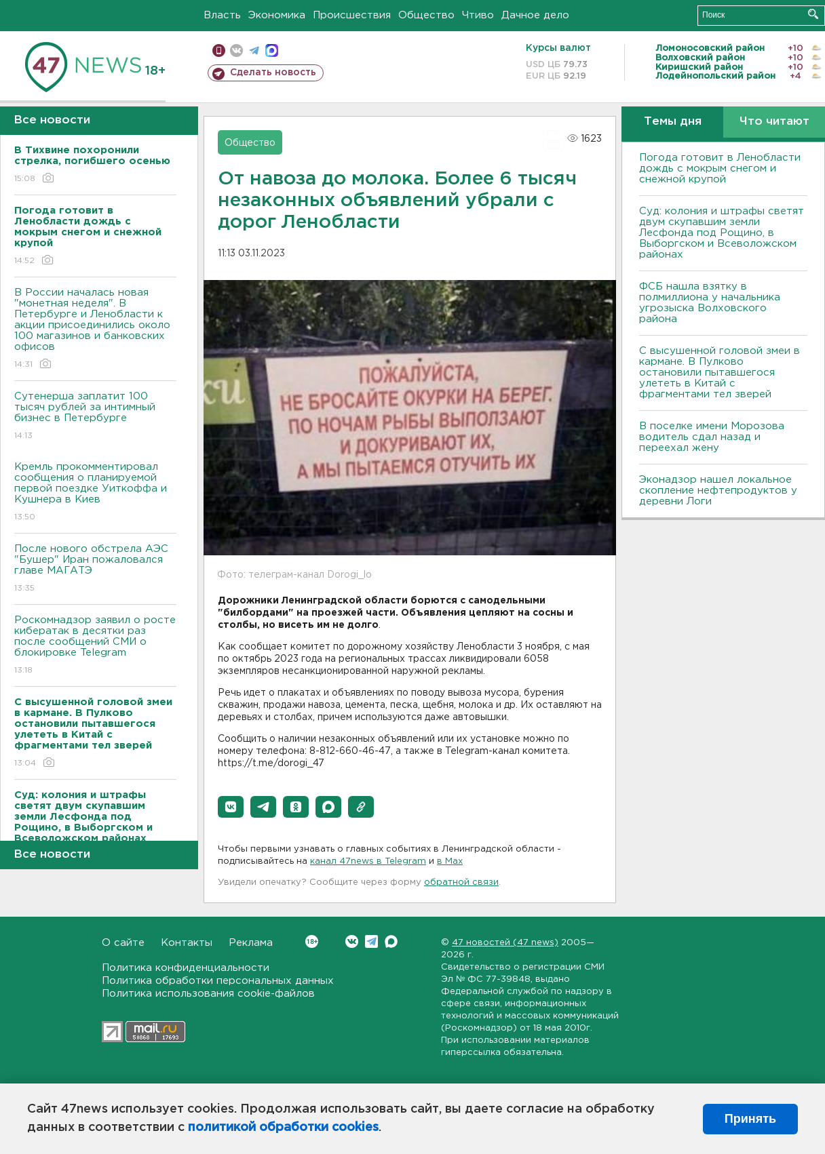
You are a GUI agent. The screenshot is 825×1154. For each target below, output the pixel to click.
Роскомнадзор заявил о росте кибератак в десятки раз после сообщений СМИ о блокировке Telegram (95, 646)
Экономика (276, 15)
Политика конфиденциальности (185, 967)
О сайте (123, 942)
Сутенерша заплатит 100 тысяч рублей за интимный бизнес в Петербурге (95, 416)
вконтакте (236, 50)
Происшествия (352, 15)
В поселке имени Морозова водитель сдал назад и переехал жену (711, 437)
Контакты (186, 942)
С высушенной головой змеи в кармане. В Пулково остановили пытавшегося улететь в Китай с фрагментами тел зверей (719, 372)
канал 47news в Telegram (368, 861)
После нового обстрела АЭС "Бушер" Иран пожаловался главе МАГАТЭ (95, 569)
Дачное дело (535, 15)
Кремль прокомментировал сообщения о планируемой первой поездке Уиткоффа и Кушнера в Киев (95, 492)
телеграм (254, 50)
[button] (231, 807)
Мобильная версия (218, 50)
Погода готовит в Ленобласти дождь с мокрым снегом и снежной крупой (720, 168)
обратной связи (461, 882)
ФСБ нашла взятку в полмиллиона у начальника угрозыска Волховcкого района (709, 302)
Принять (750, 1119)
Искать (813, 14)
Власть (222, 15)
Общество (426, 15)
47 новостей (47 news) (505, 943)
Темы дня (673, 122)
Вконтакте (311, 941)
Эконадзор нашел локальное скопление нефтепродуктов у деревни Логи (718, 490)
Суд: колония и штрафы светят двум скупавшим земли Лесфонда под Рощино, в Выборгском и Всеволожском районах (721, 233)
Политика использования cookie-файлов (208, 993)
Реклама (251, 942)
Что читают (774, 122)
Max (391, 941)
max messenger (271, 50)
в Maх (450, 861)
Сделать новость (273, 72)
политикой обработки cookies (283, 1127)
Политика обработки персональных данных (218, 980)
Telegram (371, 941)
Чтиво (478, 15)
